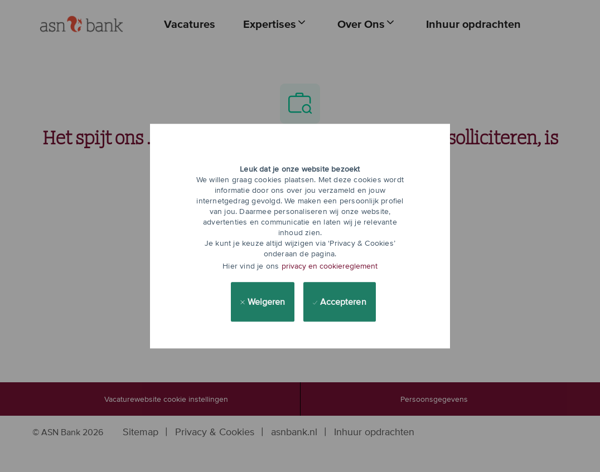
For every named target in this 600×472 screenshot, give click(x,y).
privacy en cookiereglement (330, 265)
